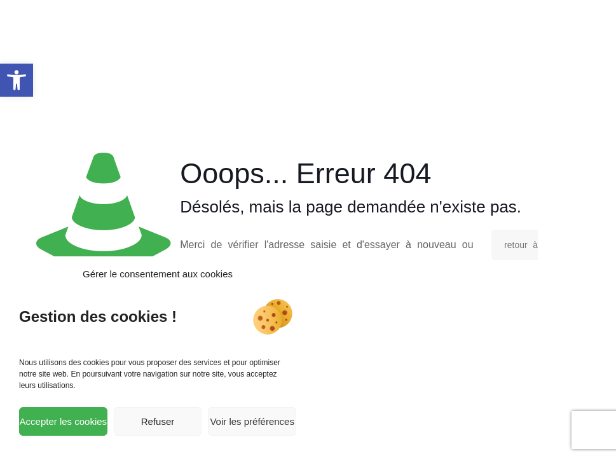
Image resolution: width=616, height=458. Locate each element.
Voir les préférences (252, 421)
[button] (16, 80)
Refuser (158, 421)
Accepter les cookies (63, 421)
